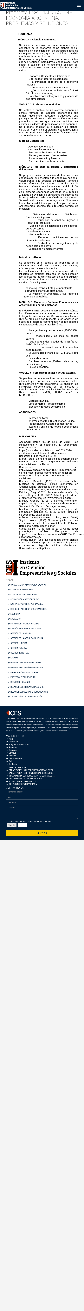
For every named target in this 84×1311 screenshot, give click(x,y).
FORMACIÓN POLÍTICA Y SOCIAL (23, 624)
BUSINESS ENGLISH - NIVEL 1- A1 (21, 781)
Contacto (11, 764)
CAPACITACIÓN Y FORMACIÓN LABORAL (27, 585)
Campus (11, 753)
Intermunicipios (14, 758)
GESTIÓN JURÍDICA (17, 643)
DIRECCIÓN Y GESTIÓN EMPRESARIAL (26, 604)
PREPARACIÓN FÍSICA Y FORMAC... (24, 672)
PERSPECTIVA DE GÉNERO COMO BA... (26, 667)
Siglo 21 (11, 761)
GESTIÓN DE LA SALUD (19, 633)
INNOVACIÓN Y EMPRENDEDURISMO (25, 663)
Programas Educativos (17, 744)
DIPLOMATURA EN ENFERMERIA (21, 784)
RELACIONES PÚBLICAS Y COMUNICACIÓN (28, 692)
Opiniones (11, 750)
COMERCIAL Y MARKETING (21, 589)
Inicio (9, 739)
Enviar (42, 833)
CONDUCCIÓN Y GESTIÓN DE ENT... (24, 599)
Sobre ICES (12, 742)
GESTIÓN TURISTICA (18, 653)
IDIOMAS (13, 658)
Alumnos (11, 747)
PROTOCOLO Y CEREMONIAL (22, 677)
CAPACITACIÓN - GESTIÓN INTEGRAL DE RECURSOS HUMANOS (35, 773)
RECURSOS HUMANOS (19, 682)
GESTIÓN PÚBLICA (17, 648)
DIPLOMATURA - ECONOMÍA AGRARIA (24, 779)
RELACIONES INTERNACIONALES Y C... (26, 687)
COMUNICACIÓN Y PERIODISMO (23, 594)
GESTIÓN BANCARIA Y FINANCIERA (24, 629)
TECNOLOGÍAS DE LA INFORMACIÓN (25, 697)
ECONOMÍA (14, 614)
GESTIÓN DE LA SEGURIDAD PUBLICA (25, 638)
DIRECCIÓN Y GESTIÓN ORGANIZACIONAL (27, 609)
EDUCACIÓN (14, 619)
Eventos (11, 756)
